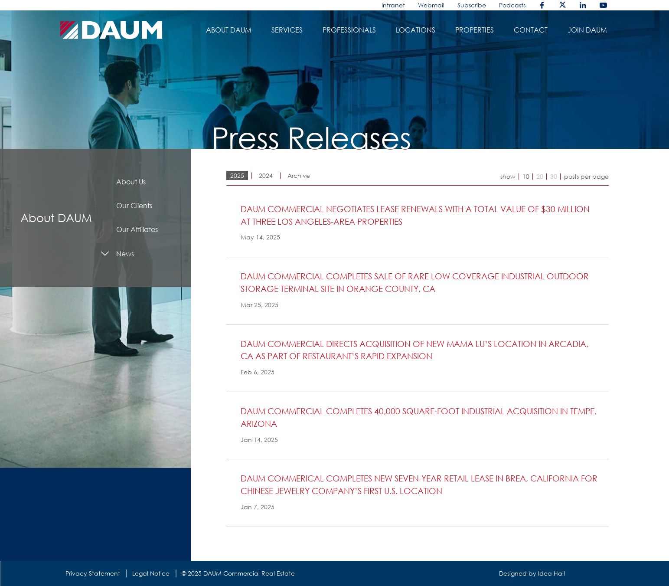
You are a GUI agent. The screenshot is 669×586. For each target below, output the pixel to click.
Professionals (349, 30)
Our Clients (134, 205)
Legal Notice (151, 573)
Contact (531, 30)
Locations (415, 30)
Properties (474, 30)
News (125, 253)
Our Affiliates (137, 229)
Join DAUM (587, 30)
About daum (228, 30)
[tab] (417, 230)
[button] (420, 223)
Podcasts (512, 5)
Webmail (431, 5)
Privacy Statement (92, 573)
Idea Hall (551, 573)
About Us (131, 181)
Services (287, 30)
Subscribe (471, 5)
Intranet (393, 5)
